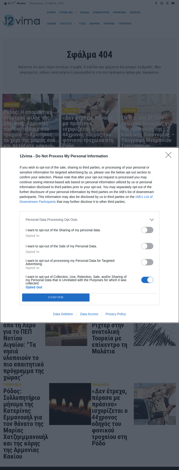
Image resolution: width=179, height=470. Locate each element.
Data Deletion (63, 314)
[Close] (169, 156)
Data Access (89, 314)
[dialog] (89, 235)
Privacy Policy (116, 314)
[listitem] (89, 219)
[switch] (147, 230)
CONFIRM (56, 297)
